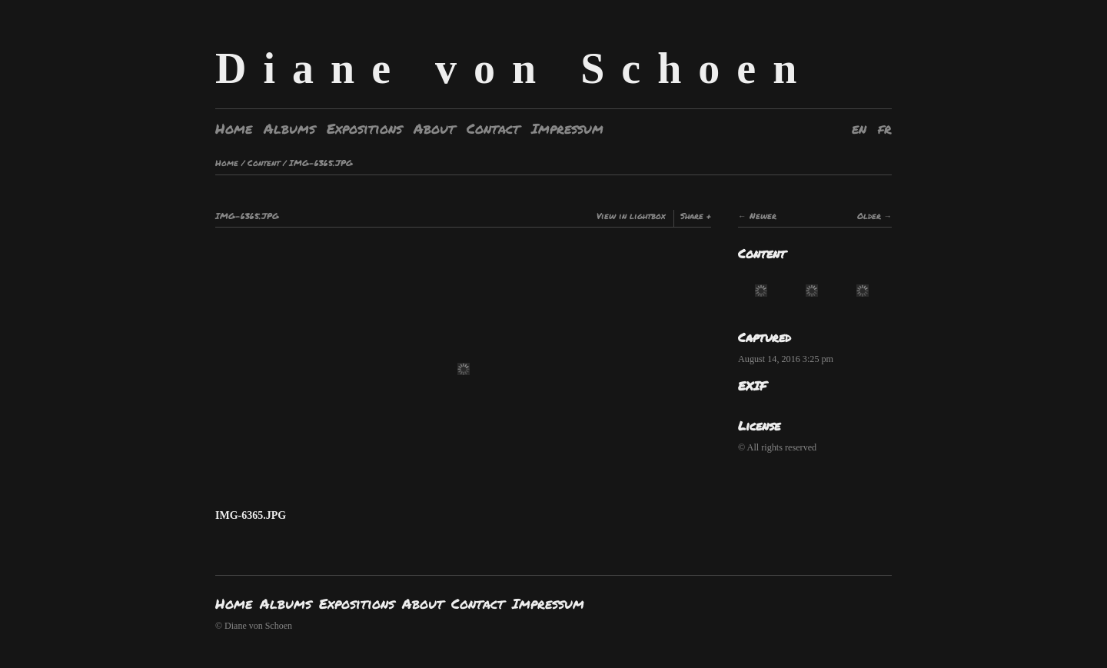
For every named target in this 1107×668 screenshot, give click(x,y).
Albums (289, 128)
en (859, 128)
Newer (763, 215)
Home (233, 128)
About (434, 128)
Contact (493, 128)
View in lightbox (631, 215)
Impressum (567, 128)
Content (264, 162)
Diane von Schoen (514, 68)
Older (869, 215)
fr (885, 128)
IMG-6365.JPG (321, 162)
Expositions (364, 128)
